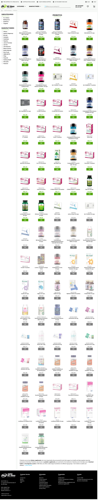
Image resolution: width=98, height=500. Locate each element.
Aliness (5, 31)
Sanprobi (5, 57)
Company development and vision (85, 479)
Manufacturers (34, 6)
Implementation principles (45, 485)
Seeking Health (7, 59)
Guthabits (5, 37)
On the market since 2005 (61, 1)
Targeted (5, 23)
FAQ (21, 482)
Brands (21, 479)
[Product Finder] (57, 6)
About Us (41, 477)
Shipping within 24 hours (29, 1)
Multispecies (6, 19)
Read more (29, 465)
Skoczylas (6, 61)
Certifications (42, 480)
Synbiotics (6, 21)
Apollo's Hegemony (8, 33)
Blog (89, 1)
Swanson (5, 63)
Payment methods (43, 483)
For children (6, 17)
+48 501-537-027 (5, 493)
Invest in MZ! (80, 477)
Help (95, 1)
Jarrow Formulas (7, 42)
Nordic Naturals (7, 50)
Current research (43, 479)
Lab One (5, 44)
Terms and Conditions (44, 486)
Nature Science (7, 48)
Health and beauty (8, 10)
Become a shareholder (82, 480)
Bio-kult (5, 35)
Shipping (22, 480)
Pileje (4, 56)
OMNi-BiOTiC (6, 54)
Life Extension (7, 46)
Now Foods (6, 52)
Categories (20, 6)
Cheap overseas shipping (45, 1)
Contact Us (22, 477)
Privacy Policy (42, 488)
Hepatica (5, 40)
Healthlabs (6, 39)
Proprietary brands (43, 482)
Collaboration (61, 477)
